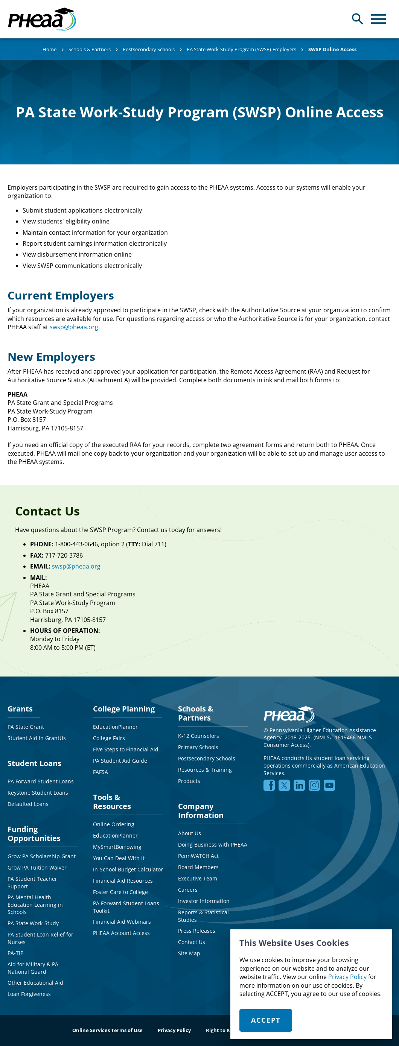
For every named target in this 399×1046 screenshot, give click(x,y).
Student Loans (34, 763)
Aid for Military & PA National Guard (33, 968)
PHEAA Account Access (121, 933)
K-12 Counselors (198, 735)
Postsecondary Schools (149, 49)
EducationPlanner (115, 726)
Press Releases (196, 930)
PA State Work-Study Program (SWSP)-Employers (241, 49)
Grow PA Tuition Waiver (37, 867)
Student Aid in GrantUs (37, 738)
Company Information (201, 810)
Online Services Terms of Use (107, 1030)
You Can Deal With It (119, 858)
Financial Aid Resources (123, 880)
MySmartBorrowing (117, 846)
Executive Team (197, 878)
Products (189, 780)
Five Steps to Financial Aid (125, 749)
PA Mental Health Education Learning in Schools (35, 904)
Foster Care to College (120, 891)
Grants (20, 709)
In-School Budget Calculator (128, 869)
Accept (266, 1020)
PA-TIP (15, 952)
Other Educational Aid (35, 982)
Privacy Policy (347, 977)
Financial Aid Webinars (122, 921)
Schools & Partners (90, 49)
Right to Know (223, 1030)
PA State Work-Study (33, 923)
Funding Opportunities (34, 833)
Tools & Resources (112, 801)
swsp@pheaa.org (74, 327)
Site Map (189, 953)
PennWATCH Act (198, 855)
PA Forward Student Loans (41, 781)
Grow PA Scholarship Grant (42, 856)
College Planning (124, 709)
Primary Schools (198, 747)
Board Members (198, 867)
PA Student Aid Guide (120, 760)
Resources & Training (205, 769)
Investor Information (204, 901)
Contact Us (191, 942)
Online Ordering (113, 824)
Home (49, 49)
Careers (188, 889)
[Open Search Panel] (357, 19)
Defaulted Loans (28, 803)
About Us (189, 833)
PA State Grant (26, 726)
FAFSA (100, 771)
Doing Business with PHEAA (212, 844)
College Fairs (109, 738)
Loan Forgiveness (29, 993)
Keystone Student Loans (38, 792)
